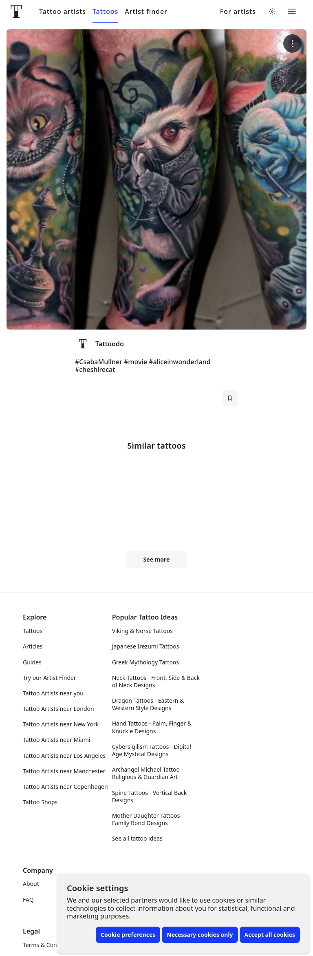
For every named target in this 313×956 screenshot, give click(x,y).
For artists (238, 11)
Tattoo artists (62, 11)
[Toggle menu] (292, 11)
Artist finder (146, 11)
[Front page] (16, 11)
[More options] (292, 43)
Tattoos (105, 11)
